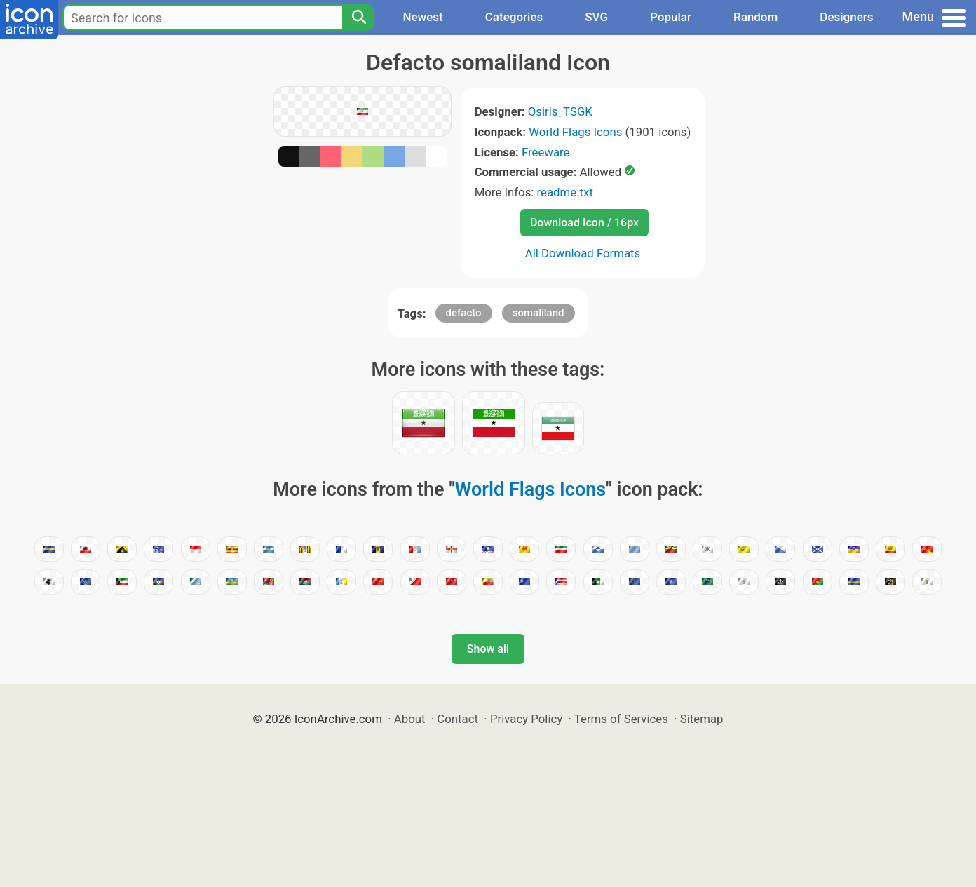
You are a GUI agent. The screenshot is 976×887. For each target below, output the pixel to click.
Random (755, 17)
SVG (596, 17)
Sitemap (702, 719)
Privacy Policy (526, 719)
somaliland (538, 312)
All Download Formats (583, 253)
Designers (846, 17)
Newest (422, 17)
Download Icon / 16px (584, 222)
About (410, 719)
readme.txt (565, 192)
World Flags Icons (575, 132)
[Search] (358, 17)
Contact (457, 719)
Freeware (546, 152)
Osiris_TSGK (560, 111)
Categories (514, 17)
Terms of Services (621, 719)
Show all (488, 649)
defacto (464, 312)
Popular (670, 17)
